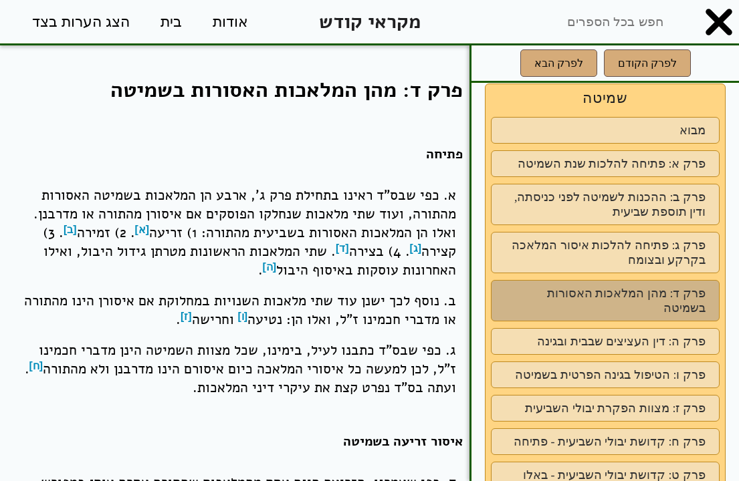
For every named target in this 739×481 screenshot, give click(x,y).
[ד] (342, 248)
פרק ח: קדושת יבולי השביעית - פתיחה (610, 441)
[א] (142, 229)
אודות (230, 21)
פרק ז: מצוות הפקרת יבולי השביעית (615, 408)
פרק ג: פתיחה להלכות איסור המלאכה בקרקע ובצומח (609, 252)
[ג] (416, 248)
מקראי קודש (370, 22)
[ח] (36, 365)
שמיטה (605, 98)
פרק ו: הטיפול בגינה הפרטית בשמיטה (610, 374)
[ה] (270, 267)
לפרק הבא (558, 63)
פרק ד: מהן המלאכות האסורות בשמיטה (626, 301)
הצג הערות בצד (81, 21)
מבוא (692, 130)
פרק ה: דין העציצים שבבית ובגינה (621, 341)
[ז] (186, 316)
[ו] (243, 316)
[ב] (70, 229)
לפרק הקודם (647, 63)
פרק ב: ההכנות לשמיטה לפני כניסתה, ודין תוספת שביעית (610, 204)
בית (171, 21)
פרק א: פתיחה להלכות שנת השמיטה (612, 163)
